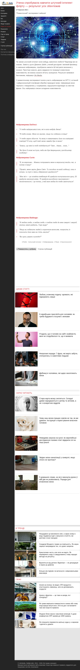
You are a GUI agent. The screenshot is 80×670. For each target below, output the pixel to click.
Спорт (3, 37)
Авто (2, 8)
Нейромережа (48, 242)
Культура (3, 21)
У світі (3, 42)
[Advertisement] (47, 106)
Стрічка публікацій (45, 249)
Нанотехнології (66, 242)
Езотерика (4, 13)
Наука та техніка (6, 26)
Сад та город (5, 34)
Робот (25, 242)
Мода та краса (5, 24)
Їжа (2, 18)
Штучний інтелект (35, 242)
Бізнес (3, 11)
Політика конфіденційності (10, 54)
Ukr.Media (38, 75)
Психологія (4, 29)
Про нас (3, 49)
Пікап (57, 242)
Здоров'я (3, 16)
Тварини (3, 39)
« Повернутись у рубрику (26, 249)
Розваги (3, 31)
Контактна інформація (8, 52)
